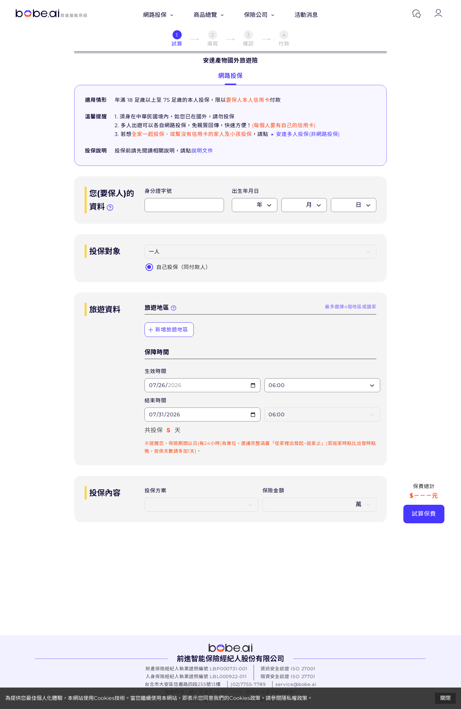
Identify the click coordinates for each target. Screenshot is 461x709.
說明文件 (202, 151)
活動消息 (306, 15)
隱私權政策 (294, 698)
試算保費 (424, 513)
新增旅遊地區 (167, 330)
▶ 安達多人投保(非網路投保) (305, 134)
